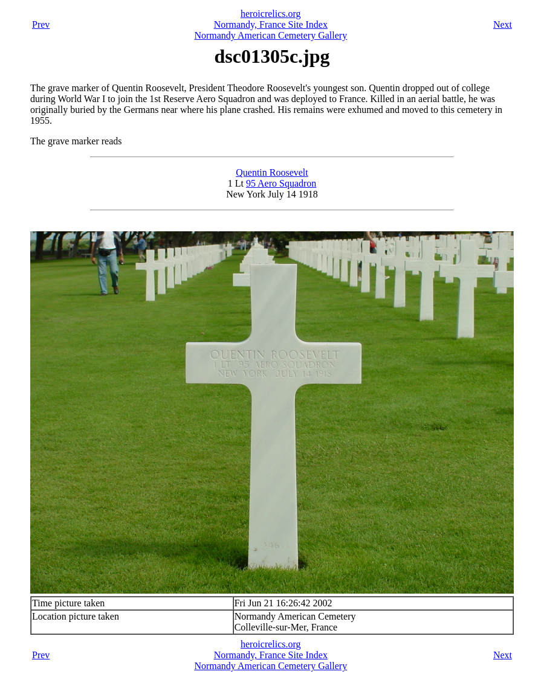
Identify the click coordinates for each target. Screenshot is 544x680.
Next (502, 24)
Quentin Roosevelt (272, 172)
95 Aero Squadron (281, 183)
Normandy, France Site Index (271, 24)
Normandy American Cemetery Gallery (270, 35)
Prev (41, 24)
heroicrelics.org (271, 13)
